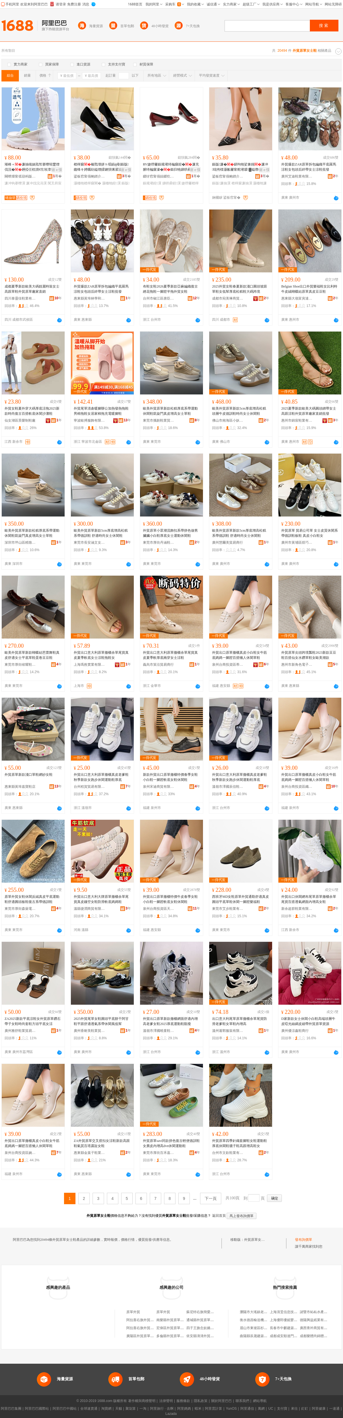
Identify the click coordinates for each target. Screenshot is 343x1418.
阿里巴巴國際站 (37, 1409)
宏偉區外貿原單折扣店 (173, 1328)
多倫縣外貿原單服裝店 (173, 1336)
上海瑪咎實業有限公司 (89, 665)
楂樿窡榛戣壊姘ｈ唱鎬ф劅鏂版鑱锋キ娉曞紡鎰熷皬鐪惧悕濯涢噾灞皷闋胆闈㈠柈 (102, 167)
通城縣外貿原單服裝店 (203, 1320)
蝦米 (198, 1409)
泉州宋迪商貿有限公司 (158, 787)
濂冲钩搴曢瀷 (15, 183)
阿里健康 (319, 1409)
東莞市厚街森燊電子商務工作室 (20, 909)
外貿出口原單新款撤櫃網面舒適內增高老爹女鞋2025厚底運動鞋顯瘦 (170, 1021)
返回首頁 (219, 1216)
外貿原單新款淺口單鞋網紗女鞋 (29, 775)
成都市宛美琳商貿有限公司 (228, 298)
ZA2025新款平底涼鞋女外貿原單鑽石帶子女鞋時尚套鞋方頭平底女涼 (33, 1021)
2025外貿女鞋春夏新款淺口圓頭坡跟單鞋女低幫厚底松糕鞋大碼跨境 (239, 289)
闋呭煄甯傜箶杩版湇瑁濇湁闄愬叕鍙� (20, 176)
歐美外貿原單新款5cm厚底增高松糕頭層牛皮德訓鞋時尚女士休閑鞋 (239, 411)
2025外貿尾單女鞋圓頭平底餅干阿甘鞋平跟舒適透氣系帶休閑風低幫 (101, 1021)
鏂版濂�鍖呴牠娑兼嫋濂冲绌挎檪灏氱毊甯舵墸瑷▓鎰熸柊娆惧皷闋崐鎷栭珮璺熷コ (240, 167)
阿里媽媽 (184, 1409)
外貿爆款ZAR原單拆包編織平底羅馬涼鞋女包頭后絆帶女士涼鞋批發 (308, 166)
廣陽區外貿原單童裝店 (143, 1336)
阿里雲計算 (213, 1409)
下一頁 (211, 1198)
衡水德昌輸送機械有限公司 (260, 1320)
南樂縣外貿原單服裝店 (173, 1320)
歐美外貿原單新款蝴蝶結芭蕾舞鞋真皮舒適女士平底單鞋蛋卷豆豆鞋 (32, 655)
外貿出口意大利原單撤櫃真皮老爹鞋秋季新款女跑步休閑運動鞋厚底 (101, 777)
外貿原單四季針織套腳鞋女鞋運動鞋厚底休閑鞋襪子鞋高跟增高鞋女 (239, 1143)
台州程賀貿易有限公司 (89, 787)
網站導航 (260, 1401)
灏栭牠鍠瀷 (111, 183)
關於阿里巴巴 (221, 1401)
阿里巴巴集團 (11, 1409)
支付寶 (282, 1409)
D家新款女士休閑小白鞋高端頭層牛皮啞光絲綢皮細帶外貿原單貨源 (308, 1021)
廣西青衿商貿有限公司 (317, 1328)
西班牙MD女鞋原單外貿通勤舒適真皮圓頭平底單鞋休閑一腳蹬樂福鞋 (240, 899)
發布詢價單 (303, 1240)
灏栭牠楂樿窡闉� (87, 183)
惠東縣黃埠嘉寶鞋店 (20, 787)
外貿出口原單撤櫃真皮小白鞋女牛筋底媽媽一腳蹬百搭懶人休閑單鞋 (239, 655)
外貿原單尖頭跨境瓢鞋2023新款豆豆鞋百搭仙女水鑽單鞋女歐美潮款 (308, 655)
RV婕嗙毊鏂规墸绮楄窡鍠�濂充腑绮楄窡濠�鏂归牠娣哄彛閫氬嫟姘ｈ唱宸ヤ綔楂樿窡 (171, 167)
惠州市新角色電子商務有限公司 (297, 665)
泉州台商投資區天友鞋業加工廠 (158, 909)
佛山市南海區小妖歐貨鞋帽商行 (228, 420)
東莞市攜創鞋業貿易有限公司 (158, 420)
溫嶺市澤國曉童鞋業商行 (158, 1031)
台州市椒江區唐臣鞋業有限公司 (158, 298)
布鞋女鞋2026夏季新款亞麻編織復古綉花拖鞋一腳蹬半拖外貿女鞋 (170, 289)
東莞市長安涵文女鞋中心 (89, 543)
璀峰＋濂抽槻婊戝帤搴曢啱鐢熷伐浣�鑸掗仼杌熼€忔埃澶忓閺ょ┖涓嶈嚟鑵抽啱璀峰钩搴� (32, 167)
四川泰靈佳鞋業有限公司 (20, 298)
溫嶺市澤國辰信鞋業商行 (228, 787)
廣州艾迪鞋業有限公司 (297, 176)
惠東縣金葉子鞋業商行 (89, 1153)
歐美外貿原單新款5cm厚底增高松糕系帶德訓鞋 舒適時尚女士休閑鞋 (101, 533)
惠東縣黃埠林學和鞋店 (89, 298)
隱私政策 (201, 1401)
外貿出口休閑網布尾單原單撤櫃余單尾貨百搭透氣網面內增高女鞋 (308, 899)
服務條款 (183, 1401)
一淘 (142, 1409)
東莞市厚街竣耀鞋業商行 (20, 665)
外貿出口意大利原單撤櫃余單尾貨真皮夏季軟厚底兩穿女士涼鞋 (170, 655)
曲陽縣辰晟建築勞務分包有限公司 (265, 1336)
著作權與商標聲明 (141, 1401)
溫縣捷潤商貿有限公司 (89, 909)
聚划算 (130, 1409)
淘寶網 (106, 1409)
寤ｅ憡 (57, 170)
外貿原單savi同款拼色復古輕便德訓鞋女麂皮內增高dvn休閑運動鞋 (171, 1143)
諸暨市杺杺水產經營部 (317, 1312)
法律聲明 (166, 1401)
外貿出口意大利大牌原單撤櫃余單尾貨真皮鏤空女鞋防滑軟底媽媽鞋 (101, 899)
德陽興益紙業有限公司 (317, 1320)
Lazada (171, 1414)
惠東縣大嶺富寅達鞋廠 (297, 298)
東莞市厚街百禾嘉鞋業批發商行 (158, 1153)
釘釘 (304, 1409)
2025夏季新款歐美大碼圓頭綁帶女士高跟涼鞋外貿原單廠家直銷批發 (308, 411)
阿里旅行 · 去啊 (162, 1409)
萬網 (261, 1409)
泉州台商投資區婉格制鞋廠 (20, 1153)
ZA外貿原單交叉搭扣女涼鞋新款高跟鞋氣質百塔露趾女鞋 (102, 1143)
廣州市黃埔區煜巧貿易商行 (297, 543)
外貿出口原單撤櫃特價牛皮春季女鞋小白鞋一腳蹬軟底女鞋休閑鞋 (170, 899)
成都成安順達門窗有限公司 (290, 1336)
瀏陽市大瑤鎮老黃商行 (257, 1312)
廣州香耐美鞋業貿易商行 (89, 1031)
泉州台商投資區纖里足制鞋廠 (297, 787)
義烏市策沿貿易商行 (158, 665)
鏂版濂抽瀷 (221, 183)
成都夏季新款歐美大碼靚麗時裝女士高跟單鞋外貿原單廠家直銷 (32, 289)
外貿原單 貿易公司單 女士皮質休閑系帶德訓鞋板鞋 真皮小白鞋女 (309, 533)
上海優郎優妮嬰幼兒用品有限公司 (295, 1320)
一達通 (334, 1409)
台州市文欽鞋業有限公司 (228, 1153)
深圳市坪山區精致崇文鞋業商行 (20, 543)
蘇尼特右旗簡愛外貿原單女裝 (208, 1312)
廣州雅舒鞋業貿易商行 (20, 1031)
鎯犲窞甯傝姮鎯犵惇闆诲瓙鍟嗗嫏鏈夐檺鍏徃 (158, 176)
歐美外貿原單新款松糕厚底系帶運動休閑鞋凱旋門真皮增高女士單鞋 (170, 411)
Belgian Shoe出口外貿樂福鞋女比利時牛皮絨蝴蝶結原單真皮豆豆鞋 (309, 289)
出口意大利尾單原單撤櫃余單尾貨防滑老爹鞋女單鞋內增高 (239, 1021)
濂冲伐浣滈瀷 (36, 183)
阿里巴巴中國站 (65, 1409)
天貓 (118, 1409)
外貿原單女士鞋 (256, 1240)
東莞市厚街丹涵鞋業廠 (158, 543)
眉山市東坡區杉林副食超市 (260, 1328)
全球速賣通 (88, 1409)
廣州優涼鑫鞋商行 (295, 1031)
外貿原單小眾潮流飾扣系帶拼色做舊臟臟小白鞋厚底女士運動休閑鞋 (170, 533)
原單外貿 (133, 1312)
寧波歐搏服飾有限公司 (89, 420)
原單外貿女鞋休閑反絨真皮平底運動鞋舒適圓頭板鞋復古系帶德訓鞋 (32, 899)
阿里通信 (247, 1409)
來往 (294, 1409)
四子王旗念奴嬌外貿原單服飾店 (210, 1328)
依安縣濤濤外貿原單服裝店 (207, 1336)
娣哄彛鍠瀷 (171, 183)
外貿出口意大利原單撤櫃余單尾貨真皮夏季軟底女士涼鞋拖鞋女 (101, 655)
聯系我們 (242, 1401)
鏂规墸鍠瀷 (152, 183)
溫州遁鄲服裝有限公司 (228, 1031)
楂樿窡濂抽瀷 (242, 183)
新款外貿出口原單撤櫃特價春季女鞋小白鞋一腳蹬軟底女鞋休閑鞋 (170, 777)
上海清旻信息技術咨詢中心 (290, 1312)
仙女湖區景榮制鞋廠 (20, 420)
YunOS (231, 1409)
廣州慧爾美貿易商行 (227, 543)
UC (270, 1409)
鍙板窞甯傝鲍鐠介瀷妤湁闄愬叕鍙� (89, 176)
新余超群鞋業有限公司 (297, 909)
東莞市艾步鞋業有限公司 (228, 909)
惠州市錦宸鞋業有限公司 (297, 420)
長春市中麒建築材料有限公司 (292, 1328)
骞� (57, 176)
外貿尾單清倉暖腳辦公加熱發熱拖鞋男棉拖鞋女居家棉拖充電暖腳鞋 (101, 411)
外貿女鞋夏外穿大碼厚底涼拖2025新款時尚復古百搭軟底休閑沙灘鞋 (32, 411)
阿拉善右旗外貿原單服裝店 (146, 1320)
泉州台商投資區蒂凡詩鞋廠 (228, 665)
